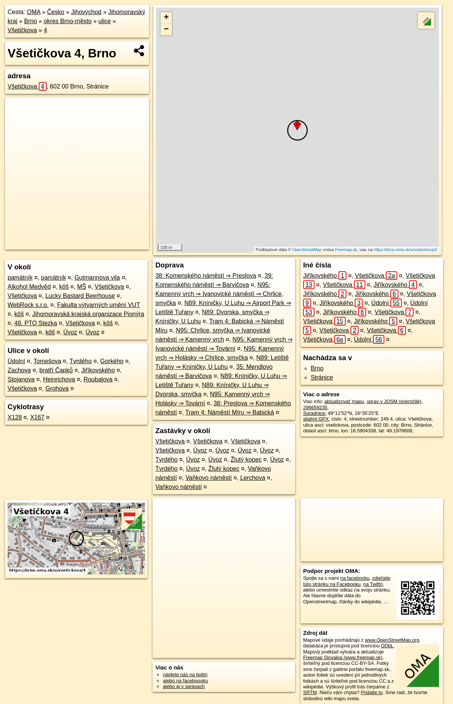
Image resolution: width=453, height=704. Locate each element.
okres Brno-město (67, 21)
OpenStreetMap (307, 249)
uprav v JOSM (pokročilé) (393, 401)
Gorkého (111, 361)
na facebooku (355, 578)
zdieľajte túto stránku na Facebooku (346, 581)
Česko (55, 12)
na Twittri (373, 584)
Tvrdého (80, 361)
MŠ (81, 286)
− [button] (166, 29)
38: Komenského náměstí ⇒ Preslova (205, 275)
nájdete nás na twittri (185, 674)
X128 (15, 417)
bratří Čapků (56, 370)
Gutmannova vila (97, 277)
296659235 (315, 407)
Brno (30, 21)
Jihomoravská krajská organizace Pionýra (88, 314)
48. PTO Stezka (35, 323)
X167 (37, 417)
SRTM (310, 692)
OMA (34, 12)
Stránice (322, 377)
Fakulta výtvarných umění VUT (98, 305)
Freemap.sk (346, 249)
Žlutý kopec (246, 459)
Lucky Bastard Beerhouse (80, 296)
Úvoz (70, 332)
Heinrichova (59, 379)
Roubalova (98, 379)
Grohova (57, 388)
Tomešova (47, 361)
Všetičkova (22, 30)
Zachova (19, 370)
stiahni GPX (316, 419)
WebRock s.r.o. (28, 305)
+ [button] (166, 18)
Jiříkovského (98, 370)
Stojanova (21, 379)
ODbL (387, 646)
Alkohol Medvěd (29, 286)
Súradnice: (314, 413)
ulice (104, 21)
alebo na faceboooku (185, 680)
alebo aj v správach (183, 686)
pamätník (20, 277)
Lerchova (252, 478)
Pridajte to (372, 692)
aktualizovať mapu (344, 401)
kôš (64, 286)
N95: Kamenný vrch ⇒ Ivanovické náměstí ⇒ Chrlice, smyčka (219, 294)
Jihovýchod (86, 12)
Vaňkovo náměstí (209, 478)
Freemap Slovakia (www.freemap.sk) (342, 657)
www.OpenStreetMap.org (392, 640)
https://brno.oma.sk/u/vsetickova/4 (405, 249)
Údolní (16, 361)
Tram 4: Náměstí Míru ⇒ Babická (229, 412)
